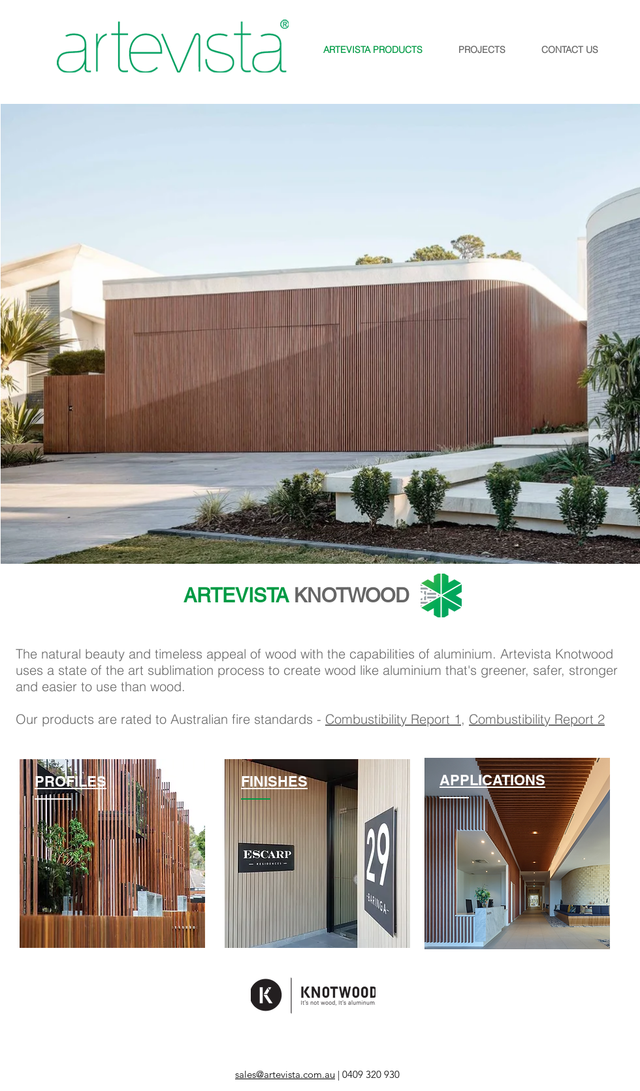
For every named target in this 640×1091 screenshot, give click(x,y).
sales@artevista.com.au (285, 1074)
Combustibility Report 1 (393, 719)
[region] (112, 853)
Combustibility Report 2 (537, 719)
